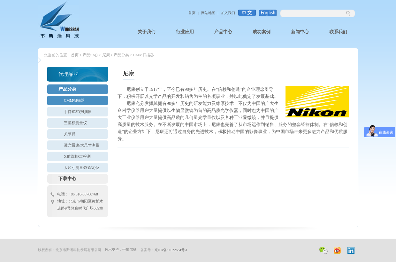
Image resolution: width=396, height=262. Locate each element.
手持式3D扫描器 (78, 111)
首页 (191, 13)
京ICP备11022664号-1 (171, 250)
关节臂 (69, 134)
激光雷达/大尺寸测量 (81, 145)
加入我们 (228, 13)
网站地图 (208, 13)
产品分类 (121, 55)
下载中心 (67, 178)
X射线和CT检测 (77, 156)
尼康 (106, 55)
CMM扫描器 (143, 55)
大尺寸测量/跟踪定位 (81, 167)
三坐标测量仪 (75, 123)
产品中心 (90, 55)
